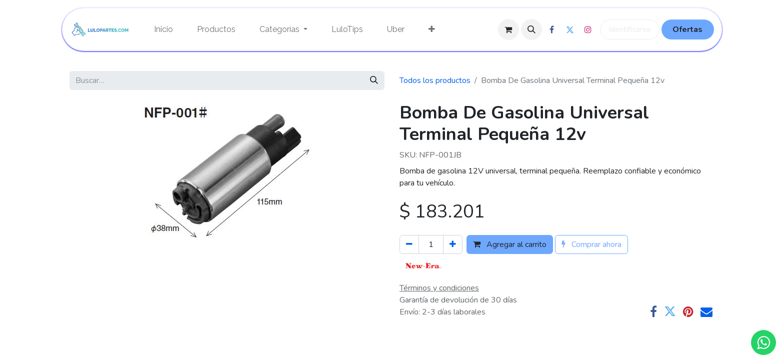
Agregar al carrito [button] (509, 244)
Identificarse (629, 29)
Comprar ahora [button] (592, 244)
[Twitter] (670, 312)
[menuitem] (163, 30)
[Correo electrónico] (706, 312)
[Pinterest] (688, 312)
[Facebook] (653, 312)
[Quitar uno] (409, 244)
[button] (531, 29)
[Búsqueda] (374, 80)
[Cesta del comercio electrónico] (508, 29)
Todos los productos (435, 80)
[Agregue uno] (452, 244)
